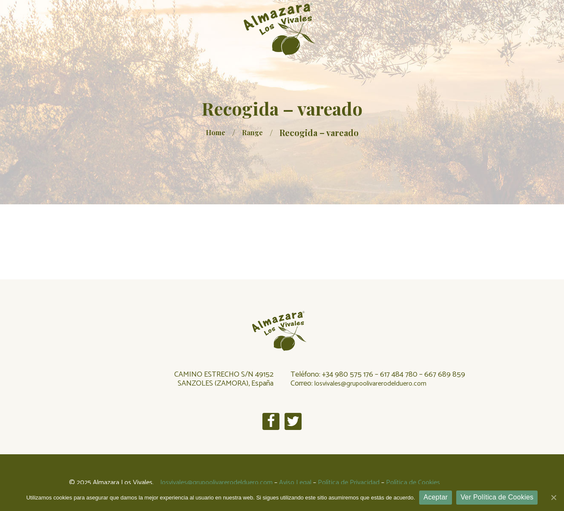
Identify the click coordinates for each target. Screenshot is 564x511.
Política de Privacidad (349, 482)
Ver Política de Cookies (496, 497)
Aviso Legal (295, 482)
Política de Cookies (413, 482)
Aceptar (435, 497)
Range (252, 132)
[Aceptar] (553, 497)
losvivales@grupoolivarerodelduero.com (370, 383)
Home (215, 132)
